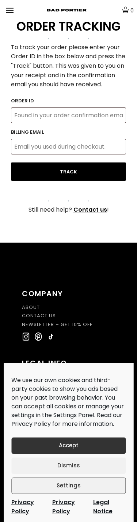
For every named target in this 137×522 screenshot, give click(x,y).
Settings (69, 485)
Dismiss (68, 465)
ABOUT (31, 307)
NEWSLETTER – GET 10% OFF (57, 324)
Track (68, 171)
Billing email (27, 132)
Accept (69, 445)
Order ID (22, 100)
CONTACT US (39, 315)
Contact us (90, 209)
